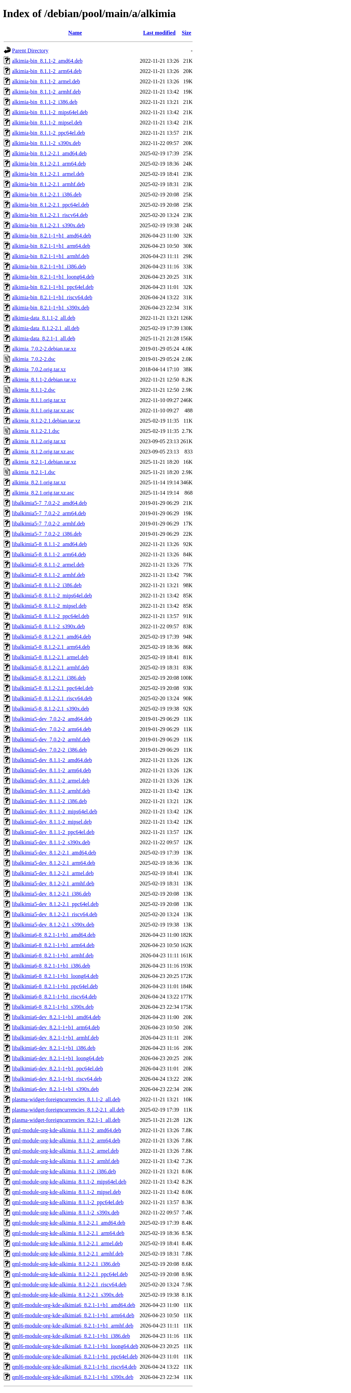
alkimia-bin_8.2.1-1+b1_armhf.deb (50, 256)
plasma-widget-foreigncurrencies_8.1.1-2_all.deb (66, 1099)
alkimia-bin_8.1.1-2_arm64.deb (47, 71)
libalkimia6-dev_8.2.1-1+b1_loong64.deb (58, 1058)
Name (75, 33)
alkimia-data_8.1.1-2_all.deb (43, 318)
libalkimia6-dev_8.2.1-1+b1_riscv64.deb (57, 1079)
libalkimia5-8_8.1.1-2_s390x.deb (48, 626)
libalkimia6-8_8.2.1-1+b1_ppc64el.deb (55, 986)
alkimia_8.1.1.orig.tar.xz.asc (43, 410)
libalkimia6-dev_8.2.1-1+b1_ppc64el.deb (57, 1068)
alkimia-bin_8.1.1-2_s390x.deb (46, 143)
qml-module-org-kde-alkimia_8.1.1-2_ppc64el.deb (67, 1202)
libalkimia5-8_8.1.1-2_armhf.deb (48, 575)
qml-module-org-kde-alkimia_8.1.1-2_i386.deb (64, 1171)
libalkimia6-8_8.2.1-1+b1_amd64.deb (53, 935)
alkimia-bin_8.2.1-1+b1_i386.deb (49, 266)
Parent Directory (30, 50)
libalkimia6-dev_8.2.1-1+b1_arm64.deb (56, 1027)
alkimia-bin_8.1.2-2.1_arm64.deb (49, 164)
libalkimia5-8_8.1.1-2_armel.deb (48, 565)
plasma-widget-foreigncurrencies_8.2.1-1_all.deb (66, 1120)
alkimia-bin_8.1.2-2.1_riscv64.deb (50, 215)
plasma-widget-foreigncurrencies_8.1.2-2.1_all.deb (68, 1110)
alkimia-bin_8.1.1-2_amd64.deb (47, 61)
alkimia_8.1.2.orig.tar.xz (39, 441)
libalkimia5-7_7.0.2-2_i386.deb (47, 534)
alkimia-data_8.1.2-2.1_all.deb (45, 328)
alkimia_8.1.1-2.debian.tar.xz (44, 380)
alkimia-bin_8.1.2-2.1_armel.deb (48, 174)
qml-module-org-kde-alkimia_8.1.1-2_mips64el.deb (69, 1182)
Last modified (159, 33)
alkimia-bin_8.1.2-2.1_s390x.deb (48, 225)
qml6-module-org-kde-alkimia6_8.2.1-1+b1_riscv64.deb (74, 1367)
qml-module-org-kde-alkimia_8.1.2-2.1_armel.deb (67, 1243)
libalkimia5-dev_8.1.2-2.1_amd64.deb (54, 853)
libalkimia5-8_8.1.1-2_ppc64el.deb (50, 616)
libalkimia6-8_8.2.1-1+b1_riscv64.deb (54, 997)
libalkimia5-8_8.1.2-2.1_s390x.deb (50, 709)
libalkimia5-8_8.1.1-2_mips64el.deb (52, 595)
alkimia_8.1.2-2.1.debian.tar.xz (46, 421)
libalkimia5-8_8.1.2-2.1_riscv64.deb (52, 698)
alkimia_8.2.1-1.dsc (34, 472)
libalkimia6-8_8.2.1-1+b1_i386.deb (51, 966)
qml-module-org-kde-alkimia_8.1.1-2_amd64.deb (66, 1130)
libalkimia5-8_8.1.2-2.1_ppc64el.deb (52, 688)
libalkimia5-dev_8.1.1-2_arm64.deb (51, 770)
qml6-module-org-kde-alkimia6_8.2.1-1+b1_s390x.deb (72, 1377)
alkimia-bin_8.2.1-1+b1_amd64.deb (51, 236)
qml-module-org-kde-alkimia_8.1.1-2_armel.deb (65, 1151)
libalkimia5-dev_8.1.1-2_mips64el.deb (54, 811)
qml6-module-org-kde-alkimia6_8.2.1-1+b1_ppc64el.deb (74, 1356)
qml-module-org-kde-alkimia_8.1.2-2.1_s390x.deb (67, 1295)
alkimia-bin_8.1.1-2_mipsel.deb (47, 122)
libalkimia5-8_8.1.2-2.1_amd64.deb (51, 637)
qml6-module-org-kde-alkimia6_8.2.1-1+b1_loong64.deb (75, 1346)
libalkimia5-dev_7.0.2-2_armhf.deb (51, 739)
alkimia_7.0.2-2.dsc (34, 359)
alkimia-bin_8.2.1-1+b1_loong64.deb (53, 277)
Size (186, 33)
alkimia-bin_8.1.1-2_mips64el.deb (50, 112)
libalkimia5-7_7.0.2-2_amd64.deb (49, 503)
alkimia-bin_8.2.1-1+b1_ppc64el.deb (53, 287)
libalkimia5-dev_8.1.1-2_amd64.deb (52, 760)
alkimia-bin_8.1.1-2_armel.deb (46, 81)
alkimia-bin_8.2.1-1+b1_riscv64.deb (52, 297)
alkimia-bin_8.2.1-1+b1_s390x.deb (50, 308)
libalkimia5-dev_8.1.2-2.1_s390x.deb (53, 925)
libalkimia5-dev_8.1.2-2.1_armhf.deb (53, 883)
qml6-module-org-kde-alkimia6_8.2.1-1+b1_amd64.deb (73, 1305)
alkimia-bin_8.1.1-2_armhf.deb (46, 92)
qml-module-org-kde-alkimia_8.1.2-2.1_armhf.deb (67, 1254)
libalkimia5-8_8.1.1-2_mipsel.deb (49, 606)
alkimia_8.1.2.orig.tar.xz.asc (43, 452)
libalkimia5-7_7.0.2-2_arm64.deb (49, 513)
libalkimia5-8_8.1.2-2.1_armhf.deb (50, 667)
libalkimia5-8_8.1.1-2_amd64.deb (49, 544)
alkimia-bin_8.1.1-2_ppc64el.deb (48, 133)
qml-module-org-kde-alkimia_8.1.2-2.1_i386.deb (66, 1264)
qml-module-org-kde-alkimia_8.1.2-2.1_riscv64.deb (69, 1284)
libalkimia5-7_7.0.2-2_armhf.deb (48, 523)
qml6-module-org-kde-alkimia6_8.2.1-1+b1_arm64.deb (73, 1315)
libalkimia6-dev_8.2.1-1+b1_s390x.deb (55, 1089)
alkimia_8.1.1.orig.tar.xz (39, 400)
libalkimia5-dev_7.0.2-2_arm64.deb (51, 729)
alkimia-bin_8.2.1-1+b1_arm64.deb (51, 246)
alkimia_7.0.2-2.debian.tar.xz (44, 349)
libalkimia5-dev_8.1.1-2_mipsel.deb (52, 822)
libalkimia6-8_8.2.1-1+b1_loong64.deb (55, 976)
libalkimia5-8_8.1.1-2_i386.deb (47, 585)
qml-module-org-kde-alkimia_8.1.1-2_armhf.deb (65, 1161)
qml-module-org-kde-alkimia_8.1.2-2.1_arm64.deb (68, 1233)
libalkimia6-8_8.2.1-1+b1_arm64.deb (53, 945)
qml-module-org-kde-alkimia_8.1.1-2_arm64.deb (66, 1140)
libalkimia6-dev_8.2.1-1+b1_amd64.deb (56, 1017)
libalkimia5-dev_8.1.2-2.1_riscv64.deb (54, 914)
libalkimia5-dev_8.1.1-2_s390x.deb (51, 842)
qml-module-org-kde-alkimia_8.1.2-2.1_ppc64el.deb (70, 1274)
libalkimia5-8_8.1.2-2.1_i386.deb (49, 678)
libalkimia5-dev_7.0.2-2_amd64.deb (52, 719)
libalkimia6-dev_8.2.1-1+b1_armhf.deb (55, 1038)
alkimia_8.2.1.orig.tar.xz (39, 482)
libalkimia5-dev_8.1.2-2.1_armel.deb (53, 873)
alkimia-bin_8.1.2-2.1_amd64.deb (49, 153)
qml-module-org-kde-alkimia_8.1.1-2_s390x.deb (65, 1212)
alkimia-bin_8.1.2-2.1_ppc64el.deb (50, 205)
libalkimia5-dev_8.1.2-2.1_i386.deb (51, 894)
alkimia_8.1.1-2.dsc (34, 390)
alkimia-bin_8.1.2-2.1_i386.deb (47, 194)
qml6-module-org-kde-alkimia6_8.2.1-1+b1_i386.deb (71, 1336)
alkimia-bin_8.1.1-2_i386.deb (44, 102)
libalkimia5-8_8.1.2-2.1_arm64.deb (51, 647)
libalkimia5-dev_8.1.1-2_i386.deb (49, 801)
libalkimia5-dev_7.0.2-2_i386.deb (49, 750)
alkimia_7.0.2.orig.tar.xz (39, 369)
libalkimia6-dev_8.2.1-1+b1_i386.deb (53, 1048)
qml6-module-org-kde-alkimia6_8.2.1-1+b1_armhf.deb (72, 1326)
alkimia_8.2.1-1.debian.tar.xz (44, 462)
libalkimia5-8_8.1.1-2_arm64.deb (49, 554)
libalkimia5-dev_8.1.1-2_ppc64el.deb (53, 832)
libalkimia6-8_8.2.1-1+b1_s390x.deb (53, 1007)
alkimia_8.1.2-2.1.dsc (36, 431)
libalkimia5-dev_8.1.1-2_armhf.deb (51, 791)
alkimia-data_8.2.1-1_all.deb (43, 338)
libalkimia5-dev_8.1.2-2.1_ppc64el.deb (55, 904)
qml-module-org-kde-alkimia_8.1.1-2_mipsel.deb (66, 1192)
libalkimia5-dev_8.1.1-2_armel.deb (50, 781)
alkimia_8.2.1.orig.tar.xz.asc (43, 493)
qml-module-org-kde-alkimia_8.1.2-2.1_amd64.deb (68, 1223)
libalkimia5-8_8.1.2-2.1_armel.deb (50, 657)
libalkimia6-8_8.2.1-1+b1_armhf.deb (53, 955)
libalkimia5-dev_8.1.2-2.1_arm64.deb (53, 863)
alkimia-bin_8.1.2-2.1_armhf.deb (48, 184)
